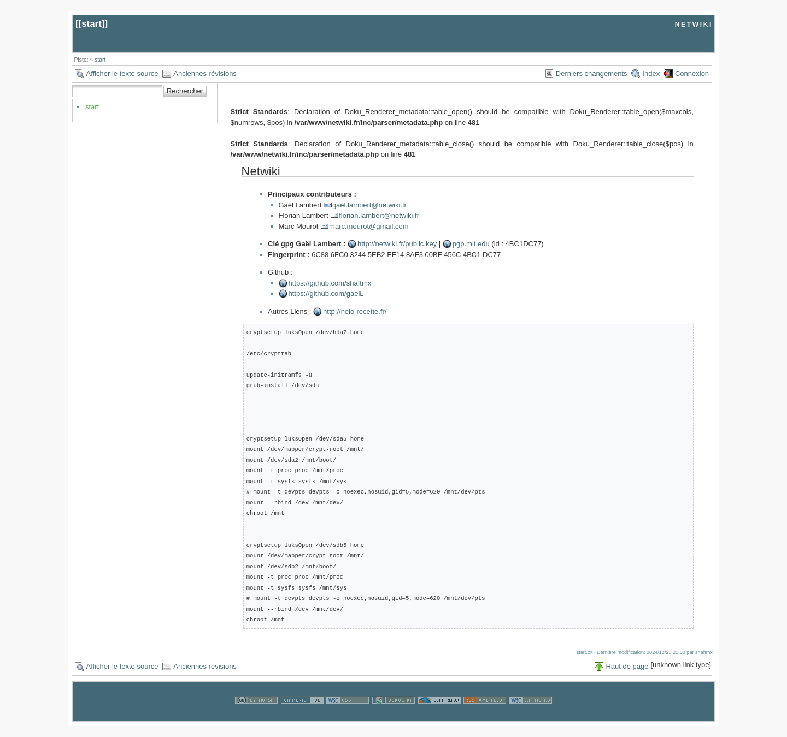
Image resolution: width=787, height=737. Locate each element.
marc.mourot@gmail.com (368, 226)
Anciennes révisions (205, 73)
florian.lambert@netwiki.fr (379, 215)
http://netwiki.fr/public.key (397, 244)
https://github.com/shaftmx (330, 283)
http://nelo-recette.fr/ (354, 311)
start (91, 24)
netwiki (694, 24)
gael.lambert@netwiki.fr (369, 205)
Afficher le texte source (122, 73)
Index (651, 73)
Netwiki (261, 171)
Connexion (692, 73)
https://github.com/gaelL (326, 293)
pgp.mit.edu (471, 244)
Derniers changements (591, 73)
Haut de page (627, 666)
